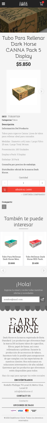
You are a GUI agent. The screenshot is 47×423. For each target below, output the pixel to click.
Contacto (23, 400)
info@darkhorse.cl (23, 391)
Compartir (7, 202)
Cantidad (23, 177)
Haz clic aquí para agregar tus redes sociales (23, 375)
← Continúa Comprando (33, 194)
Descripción (8, 124)
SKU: (4, 116)
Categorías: (7, 120)
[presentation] (41, 91)
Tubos (15, 120)
